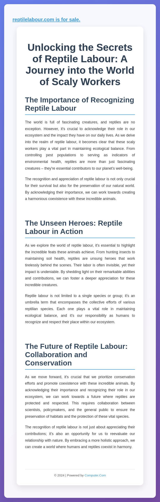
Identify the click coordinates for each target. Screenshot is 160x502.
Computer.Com (95, 475)
